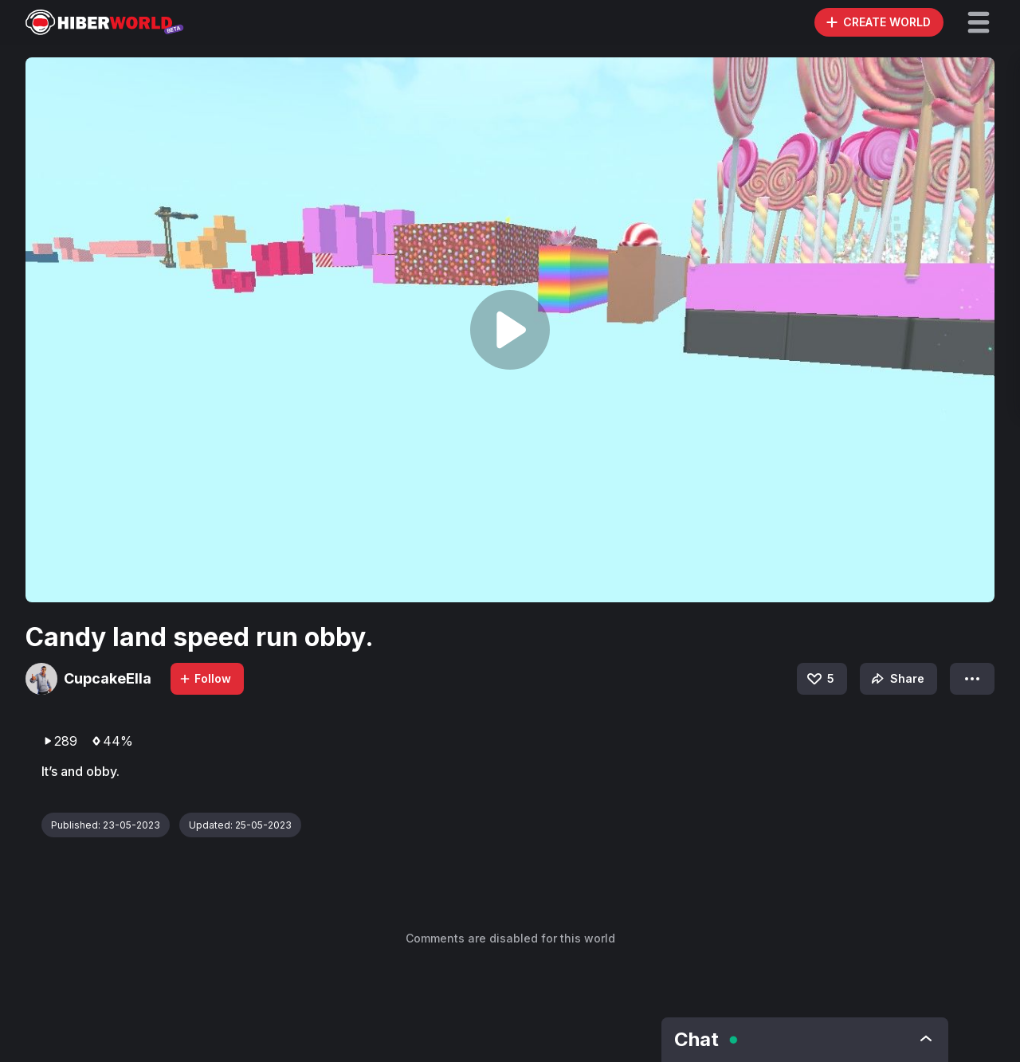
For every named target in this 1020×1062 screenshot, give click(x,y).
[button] (978, 22)
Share (896, 678)
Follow (204, 678)
